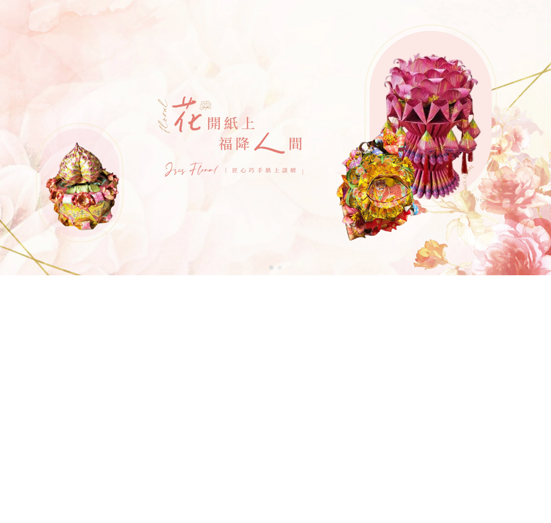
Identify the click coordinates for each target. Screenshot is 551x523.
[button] (271, 267)
